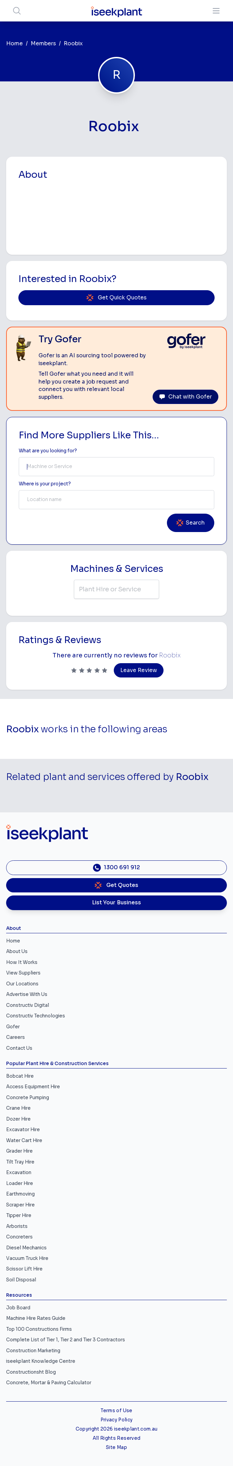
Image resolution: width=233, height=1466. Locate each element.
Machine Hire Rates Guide (35, 1318)
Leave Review (138, 670)
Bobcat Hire (20, 1076)
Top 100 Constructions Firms (39, 1329)
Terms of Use (116, 1411)
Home (14, 43)
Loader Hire (19, 1183)
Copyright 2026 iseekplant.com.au (117, 1429)
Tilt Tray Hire (20, 1162)
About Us (17, 951)
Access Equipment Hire (33, 1087)
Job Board (18, 1308)
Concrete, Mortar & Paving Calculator (48, 1383)
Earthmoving (20, 1194)
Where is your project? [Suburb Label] (45, 484)
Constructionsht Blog (31, 1372)
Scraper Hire (20, 1205)
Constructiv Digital (27, 1005)
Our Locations (22, 984)
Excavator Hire (23, 1130)
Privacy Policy (116, 1420)
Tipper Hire (18, 1215)
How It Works (21, 962)
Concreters (19, 1237)
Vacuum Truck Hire (27, 1258)
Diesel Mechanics (26, 1248)
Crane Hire (18, 1108)
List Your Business (116, 902)
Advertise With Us (26, 994)
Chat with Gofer (185, 396)
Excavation (18, 1172)
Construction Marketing (33, 1351)
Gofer (13, 1027)
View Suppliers (23, 973)
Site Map (116, 1447)
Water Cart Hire (24, 1140)
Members (43, 43)
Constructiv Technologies (35, 1016)
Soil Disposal (21, 1280)
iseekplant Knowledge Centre (40, 1361)
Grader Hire (19, 1151)
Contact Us (19, 1048)
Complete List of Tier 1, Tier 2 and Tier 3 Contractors (65, 1340)
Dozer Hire (18, 1119)
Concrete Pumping (27, 1098)
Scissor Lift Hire (24, 1269)
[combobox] (116, 466)
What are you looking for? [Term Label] (48, 451)
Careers (15, 1037)
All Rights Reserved (116, 1438)
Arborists (17, 1226)
